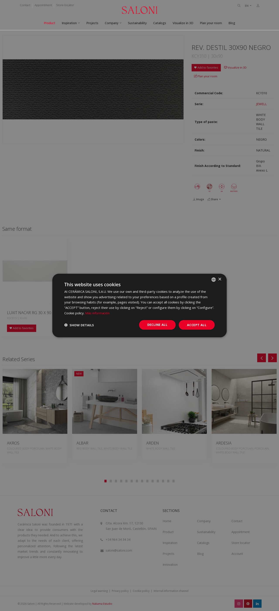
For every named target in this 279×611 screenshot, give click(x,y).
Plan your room (211, 23)
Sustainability (137, 23)
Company (111, 23)
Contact (25, 5)
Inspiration (69, 23)
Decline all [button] (157, 324)
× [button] (219, 279)
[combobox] (213, 279)
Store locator (65, 5)
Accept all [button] (196, 325)
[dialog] (139, 305)
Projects (92, 23)
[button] (79, 325)
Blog (231, 23)
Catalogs (159, 23)
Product (49, 23)
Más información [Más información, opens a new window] (97, 313)
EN (247, 6)
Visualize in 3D (183, 23)
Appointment (43, 5)
